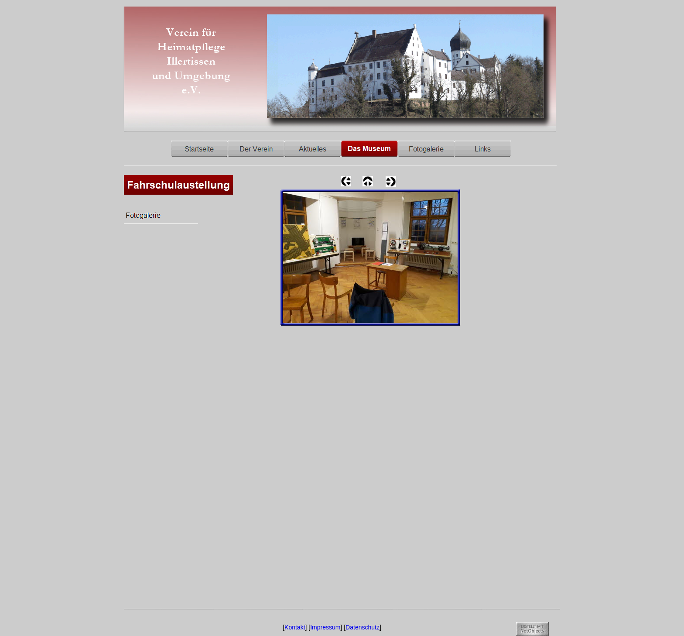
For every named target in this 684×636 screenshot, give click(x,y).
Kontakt (294, 627)
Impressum (325, 627)
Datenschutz (362, 627)
